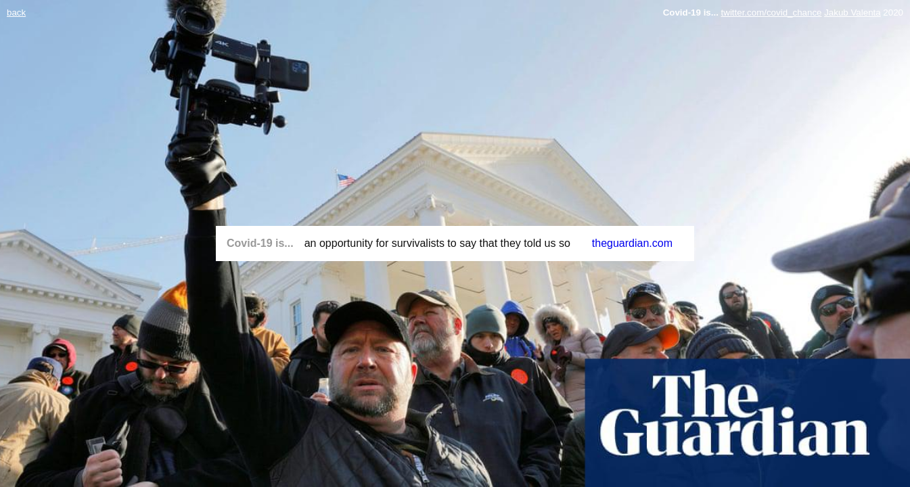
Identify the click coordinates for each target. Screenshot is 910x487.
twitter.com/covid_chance (771, 12)
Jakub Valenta (852, 12)
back (16, 12)
